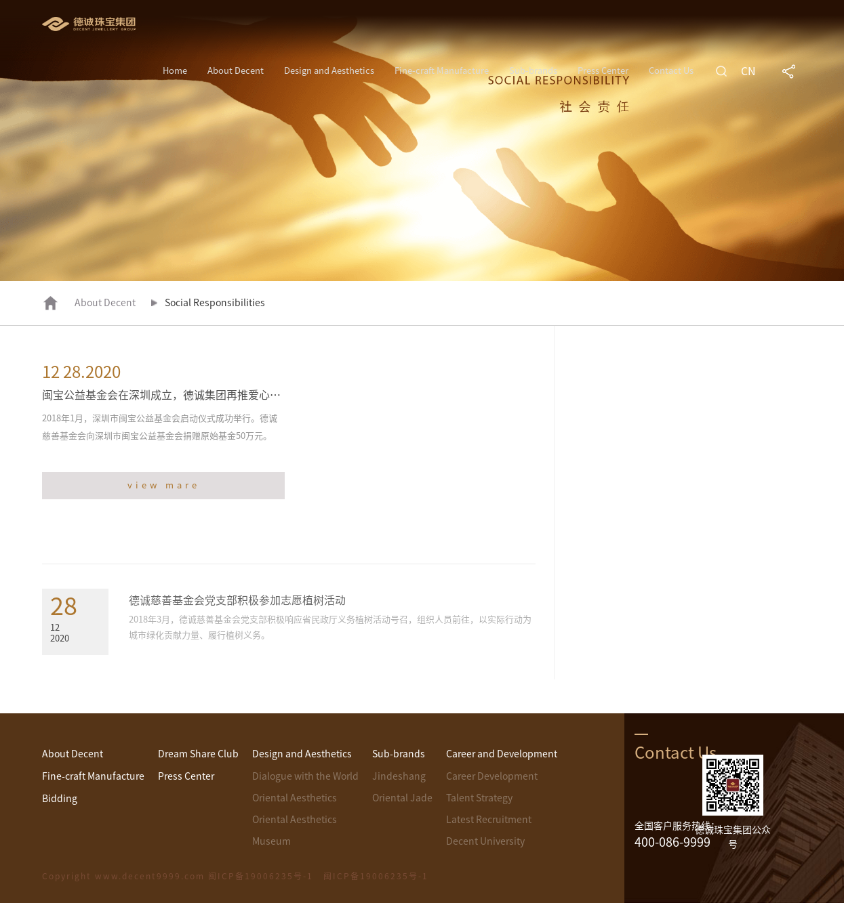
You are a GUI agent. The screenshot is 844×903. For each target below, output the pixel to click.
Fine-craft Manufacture (442, 70)
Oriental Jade (402, 798)
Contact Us (671, 70)
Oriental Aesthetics (294, 798)
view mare (163, 485)
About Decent (235, 70)
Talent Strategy (479, 798)
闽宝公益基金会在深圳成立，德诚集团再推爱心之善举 (172, 395)
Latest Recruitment (488, 819)
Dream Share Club (198, 754)
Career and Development (501, 754)
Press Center (603, 70)
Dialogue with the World (305, 776)
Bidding (59, 798)
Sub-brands (533, 70)
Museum (271, 841)
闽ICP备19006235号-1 (375, 876)
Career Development (492, 776)
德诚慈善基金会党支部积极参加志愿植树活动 (237, 600)
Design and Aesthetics (329, 70)
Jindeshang (399, 776)
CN (748, 71)
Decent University (485, 841)
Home (175, 70)
